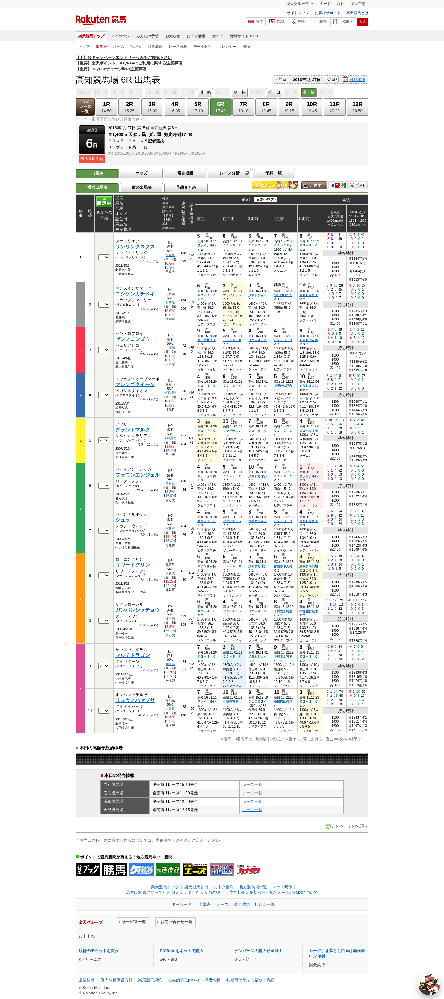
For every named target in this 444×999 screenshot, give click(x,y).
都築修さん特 (283, 566)
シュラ (122, 519)
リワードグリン (132, 565)
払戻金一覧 (265, 904)
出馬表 (101, 46)
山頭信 (170, 347)
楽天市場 (358, 4)
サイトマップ (298, 13)
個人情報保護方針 (117, 980)
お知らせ (172, 36)
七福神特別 (232, 701)
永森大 (170, 573)
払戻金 (136, 46)
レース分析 (178, 46)
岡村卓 (170, 483)
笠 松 (240, 92)
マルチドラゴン (132, 655)
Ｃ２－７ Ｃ (257, 245)
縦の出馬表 (142, 187)
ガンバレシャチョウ (137, 610)
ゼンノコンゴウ (132, 339)
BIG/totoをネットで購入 (182, 950)
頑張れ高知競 (308, 566)
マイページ (120, 36)
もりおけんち (283, 295)
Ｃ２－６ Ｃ (232, 245)
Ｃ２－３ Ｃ (206, 295)
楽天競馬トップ (91, 36)
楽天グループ (298, 4)
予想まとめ (186, 187)
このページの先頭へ (350, 826)
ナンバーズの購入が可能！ (258, 950)
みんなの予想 (147, 36)
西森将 (170, 255)
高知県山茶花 (283, 701)
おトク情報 (196, 36)
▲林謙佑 (170, 438)
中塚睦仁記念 (283, 385)
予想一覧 (273, 173)
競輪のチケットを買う (99, 950)
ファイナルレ (206, 245)
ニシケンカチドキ (135, 293)
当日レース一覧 (85, 106)
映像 (246, 46)
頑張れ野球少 (257, 476)
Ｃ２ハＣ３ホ (283, 245)
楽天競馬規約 (150, 980)
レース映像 (282, 887)
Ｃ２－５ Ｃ (283, 340)
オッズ (118, 46)
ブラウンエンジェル (137, 474)
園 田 (274, 92)
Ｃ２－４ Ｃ (232, 340)
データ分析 (202, 46)
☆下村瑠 (170, 392)
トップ (84, 46)
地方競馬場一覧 (253, 887)
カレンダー (227, 46)
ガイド (217, 36)
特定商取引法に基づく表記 (250, 980)
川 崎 (205, 92)
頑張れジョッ (257, 295)
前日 (282, 79)
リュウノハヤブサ (135, 700)
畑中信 (170, 618)
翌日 (331, 79)
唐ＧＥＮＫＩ (308, 295)
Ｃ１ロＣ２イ (257, 701)
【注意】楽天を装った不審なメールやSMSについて (271, 892)
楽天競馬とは (357, 13)
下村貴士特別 (283, 611)
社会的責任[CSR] (183, 980)
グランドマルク (132, 429)
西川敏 (170, 302)
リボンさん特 (206, 476)
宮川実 (170, 528)
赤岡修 (170, 664)
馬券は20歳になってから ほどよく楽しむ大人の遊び (173, 892)
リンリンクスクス (135, 246)
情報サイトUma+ (244, 36)
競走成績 (155, 46)
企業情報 (87, 980)
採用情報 (212, 980)
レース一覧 (252, 784)
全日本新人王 (206, 340)
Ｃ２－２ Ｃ (308, 701)
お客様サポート (328, 13)
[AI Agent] (429, 984)
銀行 (340, 4)
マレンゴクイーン (135, 384)
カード (325, 4)
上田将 (170, 708)
